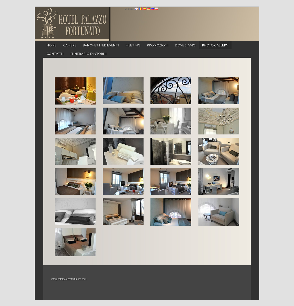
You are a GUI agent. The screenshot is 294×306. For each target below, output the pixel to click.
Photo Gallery (215, 45)
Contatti (55, 53)
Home (51, 45)
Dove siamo (185, 45)
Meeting (133, 45)
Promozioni (157, 45)
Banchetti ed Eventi (101, 45)
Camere (69, 45)
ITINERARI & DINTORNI (88, 53)
